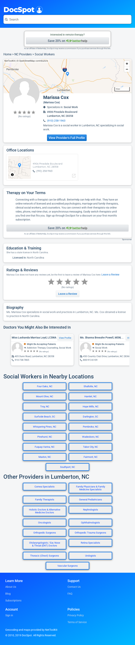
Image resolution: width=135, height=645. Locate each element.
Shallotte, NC (90, 386)
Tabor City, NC (90, 446)
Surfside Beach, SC (44, 416)
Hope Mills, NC (90, 406)
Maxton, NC (44, 456)
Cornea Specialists (45, 486)
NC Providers (23, 54)
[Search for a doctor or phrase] (67, 19)
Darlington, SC (90, 416)
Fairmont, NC (90, 456)
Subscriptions (13, 600)
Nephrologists (90, 509)
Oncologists (44, 522)
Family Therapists (44, 499)
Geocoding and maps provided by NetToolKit (31, 629)
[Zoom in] (127, 63)
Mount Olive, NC (44, 396)
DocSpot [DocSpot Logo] (22, 9)
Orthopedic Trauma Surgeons (90, 532)
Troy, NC (44, 406)
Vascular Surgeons (67, 565)
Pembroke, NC (90, 426)
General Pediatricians (90, 499)
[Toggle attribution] (12, 174)
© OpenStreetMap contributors (32, 61)
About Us (10, 586)
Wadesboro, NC (90, 436)
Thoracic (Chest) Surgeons (44, 555)
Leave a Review (110, 274)
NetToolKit (9, 61)
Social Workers (45, 54)
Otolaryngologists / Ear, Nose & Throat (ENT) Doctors (44, 544)
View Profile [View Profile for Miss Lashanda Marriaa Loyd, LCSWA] (65, 338)
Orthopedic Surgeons (44, 532)
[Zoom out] (127, 69)
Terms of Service (77, 622)
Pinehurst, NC (44, 436)
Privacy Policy (76, 615)
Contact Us (74, 586)
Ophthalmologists (90, 522)
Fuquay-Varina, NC (44, 446)
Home (7, 54)
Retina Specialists (90, 542)
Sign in (9, 615)
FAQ (70, 593)
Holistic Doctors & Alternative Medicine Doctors (44, 511)
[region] (67, 76)
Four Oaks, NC (44, 386)
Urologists (90, 555)
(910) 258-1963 (56, 120)
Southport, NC (67, 467)
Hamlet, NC (90, 396)
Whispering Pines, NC (44, 426)
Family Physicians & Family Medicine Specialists (90, 488)
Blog (8, 593)
